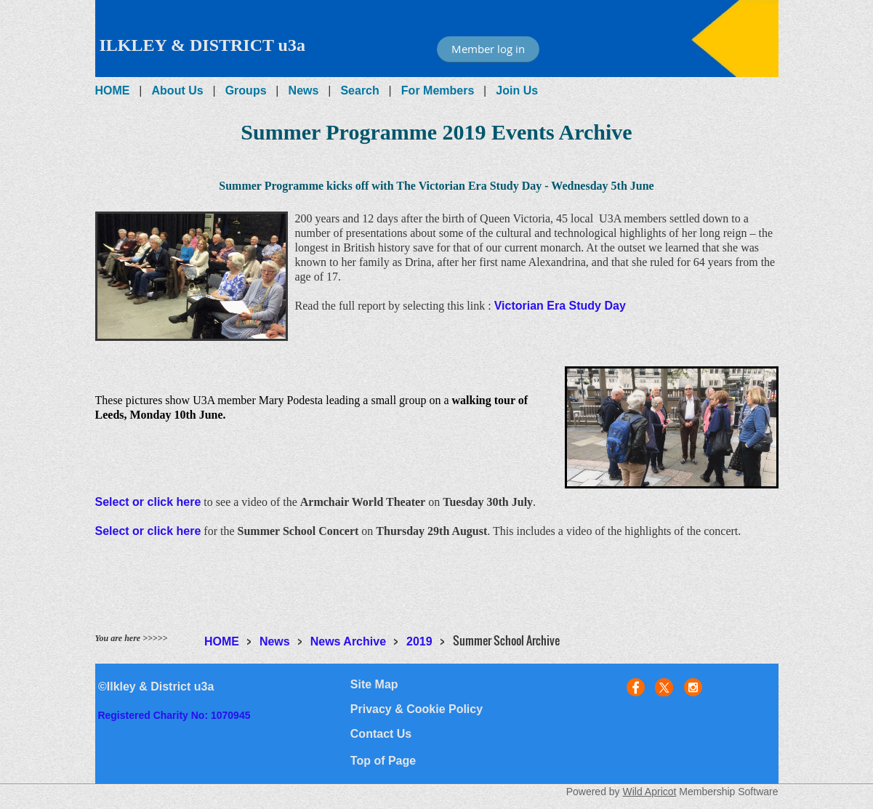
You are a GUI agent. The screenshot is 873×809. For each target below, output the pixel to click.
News (304, 90)
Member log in (488, 48)
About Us (178, 90)
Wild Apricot (650, 791)
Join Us (517, 90)
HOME (112, 90)
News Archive (348, 641)
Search (359, 90)
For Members (437, 90)
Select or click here (148, 502)
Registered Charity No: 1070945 (173, 715)
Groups (246, 90)
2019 (419, 641)
